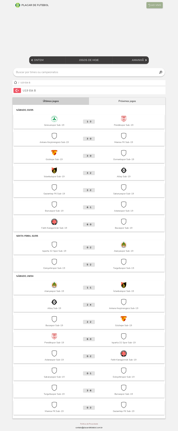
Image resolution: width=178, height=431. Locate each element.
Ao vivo (154, 5)
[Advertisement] (89, 32)
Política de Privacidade (89, 424)
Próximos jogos (127, 101)
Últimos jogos (51, 101)
